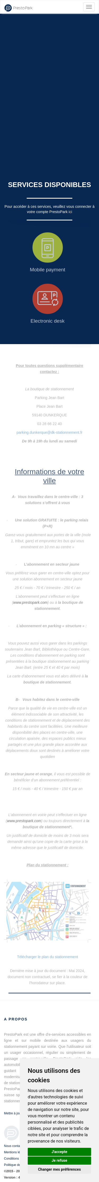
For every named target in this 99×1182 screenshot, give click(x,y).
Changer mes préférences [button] (59, 1169)
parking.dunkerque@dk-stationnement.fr (49, 430)
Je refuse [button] (59, 1160)
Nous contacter (14, 1146)
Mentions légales (16, 1152)
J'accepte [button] (59, 1152)
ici (70, 212)
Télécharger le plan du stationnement (47, 957)
